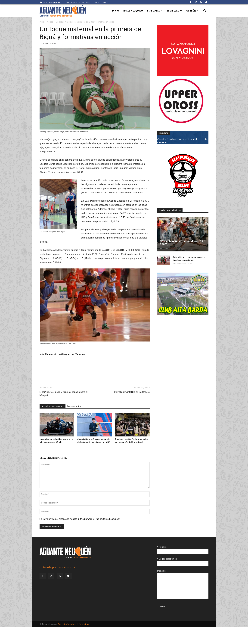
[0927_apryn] (182, 200)
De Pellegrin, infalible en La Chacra (132, 392)
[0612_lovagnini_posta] (182, 75)
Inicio (115, 10)
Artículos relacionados (52, 406)
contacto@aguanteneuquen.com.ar (58, 567)
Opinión (192, 10)
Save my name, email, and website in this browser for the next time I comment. (81, 519)
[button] (204, 11)
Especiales (154, 10)
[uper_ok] (181, 122)
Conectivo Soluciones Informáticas (73, 624)
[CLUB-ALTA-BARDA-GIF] (182, 314)
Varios (50, 22)
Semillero (174, 10)
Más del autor (74, 406)
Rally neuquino (101, 2)
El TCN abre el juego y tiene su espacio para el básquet (63, 394)
